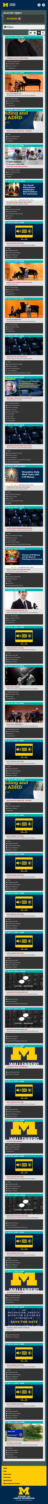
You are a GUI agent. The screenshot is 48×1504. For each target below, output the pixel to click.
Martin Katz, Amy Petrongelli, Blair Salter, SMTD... (20, 282)
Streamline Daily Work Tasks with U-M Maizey (18, 487)
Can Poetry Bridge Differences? (15, 1141)
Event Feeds (7, 1477)
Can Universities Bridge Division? (15, 1292)
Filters (8, 27)
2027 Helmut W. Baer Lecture (14, 1443)
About (5, 1468)
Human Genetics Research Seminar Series (17, 992)
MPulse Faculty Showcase (13, 687)
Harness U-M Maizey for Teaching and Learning (18, 569)
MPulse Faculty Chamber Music (15, 724)
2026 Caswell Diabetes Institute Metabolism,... (19, 1328)
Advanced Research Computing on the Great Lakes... (20, 528)
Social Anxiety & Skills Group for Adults (17, 166)
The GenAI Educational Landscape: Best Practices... (19, 202)
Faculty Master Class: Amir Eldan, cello (17, 611)
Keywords (14, 18)
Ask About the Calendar (11, 1483)
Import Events (7, 1480)
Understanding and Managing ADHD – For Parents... (19, 131)
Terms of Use (7, 1474)
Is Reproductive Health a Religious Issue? (17, 1067)
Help (4, 1471)
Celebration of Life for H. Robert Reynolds (17, 58)
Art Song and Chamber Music (14, 94)
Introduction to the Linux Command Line (17, 357)
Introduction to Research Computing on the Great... (20, 446)
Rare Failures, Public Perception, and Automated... (19, 398)
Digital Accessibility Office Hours (15, 243)
